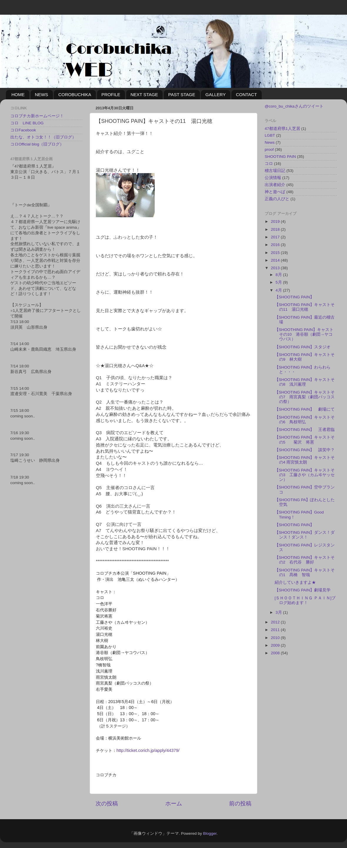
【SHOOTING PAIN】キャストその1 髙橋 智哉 (305, 572)
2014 (276, 260)
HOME (18, 94)
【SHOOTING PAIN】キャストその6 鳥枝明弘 (305, 419)
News (270, 142)
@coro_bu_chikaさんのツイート (294, 106)
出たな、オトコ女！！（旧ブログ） (43, 137)
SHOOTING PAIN (280, 156)
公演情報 (273, 177)
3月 (279, 612)
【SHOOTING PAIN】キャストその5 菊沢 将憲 (305, 439)
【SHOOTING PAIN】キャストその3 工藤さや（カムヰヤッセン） (305, 475)
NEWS (41, 94)
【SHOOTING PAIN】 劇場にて (305, 409)
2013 (276, 268)
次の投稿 (107, 803)
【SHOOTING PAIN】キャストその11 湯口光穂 (305, 307)
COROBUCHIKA (74, 94)
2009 (276, 645)
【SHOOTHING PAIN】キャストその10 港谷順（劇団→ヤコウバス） (304, 334)
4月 (279, 290)
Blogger (209, 833)
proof (269, 149)
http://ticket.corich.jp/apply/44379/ (147, 750)
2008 (276, 653)
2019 (276, 221)
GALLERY (215, 94)
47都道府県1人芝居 (282, 128)
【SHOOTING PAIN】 (294, 297)
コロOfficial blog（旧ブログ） (37, 144)
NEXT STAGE (144, 94)
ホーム (173, 803)
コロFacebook (23, 130)
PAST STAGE (181, 94)
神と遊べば (275, 192)
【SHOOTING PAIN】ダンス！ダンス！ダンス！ (305, 534)
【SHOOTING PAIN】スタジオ (303, 347)
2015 (276, 252)
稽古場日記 (275, 170)
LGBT (270, 135)
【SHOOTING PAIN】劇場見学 (303, 590)
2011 (276, 630)
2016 (276, 244)
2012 (276, 622)
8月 (279, 274)
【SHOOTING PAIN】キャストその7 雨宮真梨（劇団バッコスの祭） (305, 397)
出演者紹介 (275, 185)
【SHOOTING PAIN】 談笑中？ (305, 450)
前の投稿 (240, 803)
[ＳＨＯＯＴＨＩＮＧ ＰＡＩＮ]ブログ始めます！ (305, 600)
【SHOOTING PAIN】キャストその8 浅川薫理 (305, 382)
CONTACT (246, 94)
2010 (276, 637)
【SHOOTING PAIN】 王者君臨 (305, 429)
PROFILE (110, 94)
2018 (276, 229)
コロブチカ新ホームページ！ (37, 116)
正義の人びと (277, 199)
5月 (279, 282)
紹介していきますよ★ (295, 582)
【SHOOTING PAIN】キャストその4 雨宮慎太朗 (305, 459)
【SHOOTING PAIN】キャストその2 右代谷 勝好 (305, 559)
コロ (269, 163)
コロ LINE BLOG (27, 123)
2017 (276, 237)
